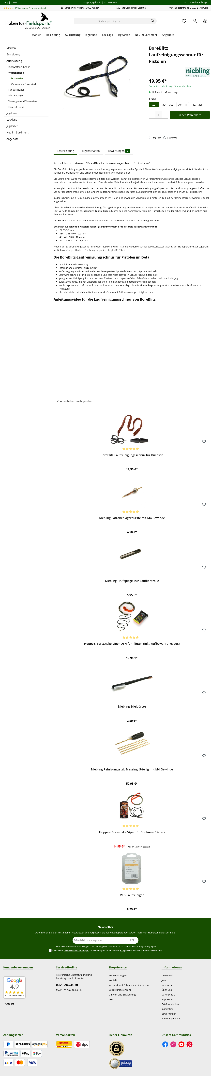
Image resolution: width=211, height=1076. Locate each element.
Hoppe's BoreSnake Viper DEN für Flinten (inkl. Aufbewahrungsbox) (132, 644)
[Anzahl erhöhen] (165, 115)
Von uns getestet (171, 1018)
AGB (122, 950)
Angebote (12, 139)
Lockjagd (11, 119)
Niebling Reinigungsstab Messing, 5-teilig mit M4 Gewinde (132, 769)
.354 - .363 (167, 104)
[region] (98, 80)
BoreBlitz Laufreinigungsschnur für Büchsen (132, 455)
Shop (5, 2)
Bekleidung (13, 54)
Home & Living (16, 107)
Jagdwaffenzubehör (19, 66)
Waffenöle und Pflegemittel (23, 83)
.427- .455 (197, 104)
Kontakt (113, 980)
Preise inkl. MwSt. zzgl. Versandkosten (170, 86)
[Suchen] (153, 21)
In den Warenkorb (190, 115)
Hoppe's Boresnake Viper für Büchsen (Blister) (132, 832)
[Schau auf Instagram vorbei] (173, 1044)
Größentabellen (170, 1004)
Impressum (168, 999)
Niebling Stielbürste (132, 706)
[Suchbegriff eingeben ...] (111, 21)
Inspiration (168, 1009)
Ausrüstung (14, 61)
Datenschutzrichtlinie (121, 946)
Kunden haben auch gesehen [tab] (75, 401)
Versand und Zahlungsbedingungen (129, 985)
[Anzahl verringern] (152, 115)
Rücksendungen (118, 975)
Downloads (168, 975)
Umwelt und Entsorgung (122, 994)
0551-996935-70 (67, 985)
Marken (11, 48)
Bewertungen (169, 1013)
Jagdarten (12, 126)
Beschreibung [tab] (65, 151)
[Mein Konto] (194, 21)
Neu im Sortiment (17, 132)
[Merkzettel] (184, 21)
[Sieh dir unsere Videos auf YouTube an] (181, 1044)
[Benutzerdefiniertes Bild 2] (121, 1063)
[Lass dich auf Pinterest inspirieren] (189, 1044)
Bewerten (172, 137)
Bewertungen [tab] (119, 151)
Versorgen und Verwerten (22, 101)
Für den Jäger (15, 95)
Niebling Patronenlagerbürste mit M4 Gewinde (132, 518)
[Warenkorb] (204, 21)
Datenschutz (168, 994)
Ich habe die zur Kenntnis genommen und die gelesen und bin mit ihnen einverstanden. (107, 950)
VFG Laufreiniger (132, 895)
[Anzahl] (158, 115)
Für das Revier (16, 89)
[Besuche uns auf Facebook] (165, 1044)
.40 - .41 (182, 104)
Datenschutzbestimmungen (76, 950)
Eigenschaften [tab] (91, 151)
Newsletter (168, 985)
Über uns (167, 989)
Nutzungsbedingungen (145, 946)
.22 (153, 104)
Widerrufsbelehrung (120, 989)
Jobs (164, 980)
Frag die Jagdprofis (92, 2)
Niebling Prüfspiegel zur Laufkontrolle (132, 581)
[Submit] (131, 940)
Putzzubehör (17, 78)
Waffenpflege (16, 72)
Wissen (14, 2)
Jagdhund (12, 113)
